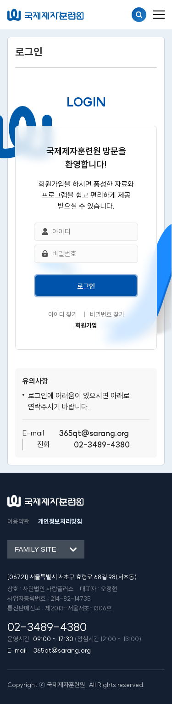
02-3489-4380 (102, 444)
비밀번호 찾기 (107, 314)
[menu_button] (159, 15)
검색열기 (139, 14)
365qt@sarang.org (94, 433)
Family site (35, 549)
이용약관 (18, 521)
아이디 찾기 (62, 314)
